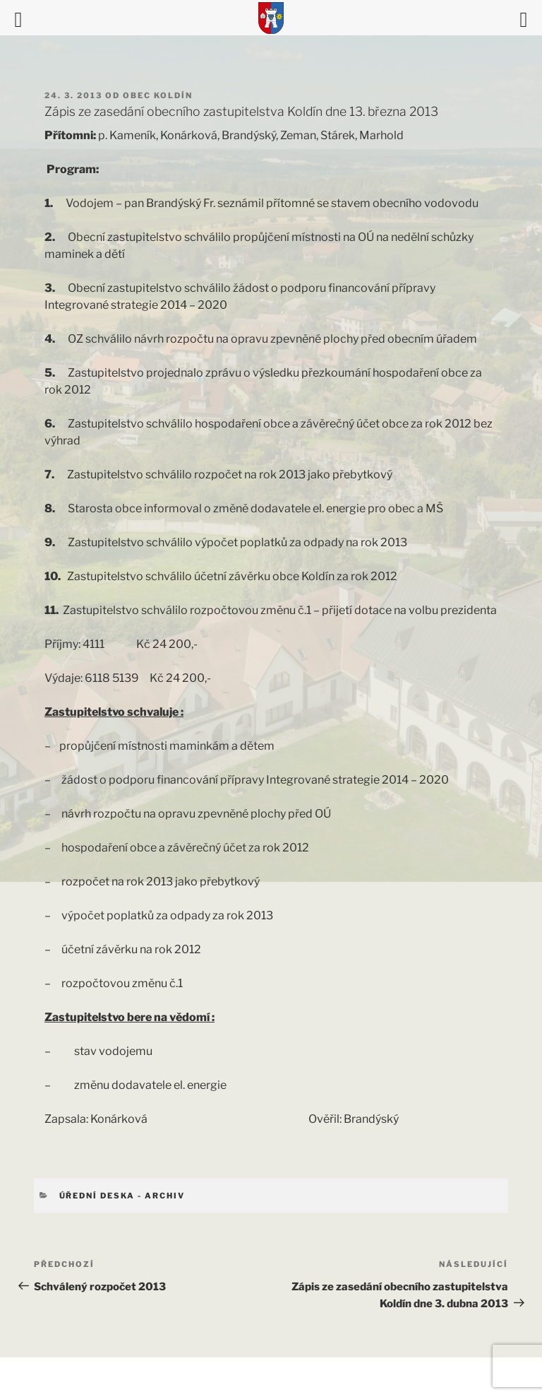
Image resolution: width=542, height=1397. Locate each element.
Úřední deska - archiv (122, 1196)
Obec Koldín (158, 95)
